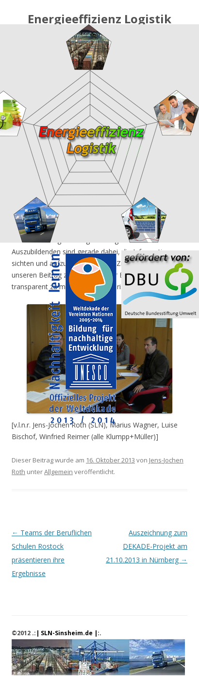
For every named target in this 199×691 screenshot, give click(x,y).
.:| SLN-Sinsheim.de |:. (66, 633)
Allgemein (58, 471)
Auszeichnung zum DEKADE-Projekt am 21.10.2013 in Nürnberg (146, 546)
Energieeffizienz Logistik (99, 19)
